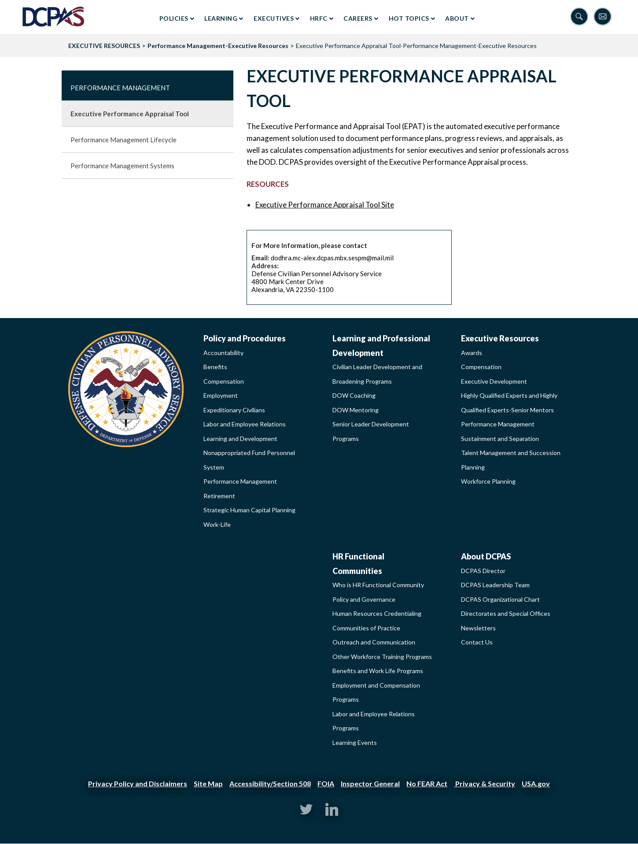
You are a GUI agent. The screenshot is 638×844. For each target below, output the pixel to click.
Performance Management (120, 88)
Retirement (219, 496)
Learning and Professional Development (381, 345)
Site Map (208, 783)
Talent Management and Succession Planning (511, 460)
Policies (173, 18)
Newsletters (478, 628)
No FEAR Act (426, 783)
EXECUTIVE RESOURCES (104, 45)
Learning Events (354, 742)
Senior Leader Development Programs (370, 431)
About (457, 18)
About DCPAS (486, 556)
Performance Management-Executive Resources (218, 45)
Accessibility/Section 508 (270, 783)
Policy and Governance (363, 599)
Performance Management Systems (122, 166)
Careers (357, 18)
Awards (471, 352)
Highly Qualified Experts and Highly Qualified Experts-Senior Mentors (509, 403)
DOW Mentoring (355, 410)
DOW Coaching (354, 395)
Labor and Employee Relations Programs (373, 721)
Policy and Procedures (244, 338)
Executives (274, 18)
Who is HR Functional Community (378, 585)
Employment (220, 395)
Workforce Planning (488, 481)
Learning (220, 18)
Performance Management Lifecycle (123, 140)
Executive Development (494, 381)
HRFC (319, 18)
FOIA (325, 783)
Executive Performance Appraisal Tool (129, 114)
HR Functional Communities (358, 564)
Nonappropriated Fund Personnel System (249, 460)
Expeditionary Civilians (234, 410)
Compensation (223, 381)
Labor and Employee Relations (244, 424)
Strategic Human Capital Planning (249, 510)
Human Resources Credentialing (376, 613)
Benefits (215, 366)
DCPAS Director (483, 570)
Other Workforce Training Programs (382, 656)
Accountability (223, 352)
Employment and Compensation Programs (376, 692)
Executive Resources (500, 338)
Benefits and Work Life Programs (377, 670)
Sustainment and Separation (500, 438)
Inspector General (370, 783)
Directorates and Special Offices (505, 613)
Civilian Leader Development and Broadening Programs (377, 374)
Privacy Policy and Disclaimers (137, 783)
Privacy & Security (484, 783)
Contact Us (477, 642)
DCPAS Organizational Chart (500, 599)
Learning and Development (240, 438)
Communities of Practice (366, 628)
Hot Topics (409, 18)
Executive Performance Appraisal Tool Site (324, 204)
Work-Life (217, 524)
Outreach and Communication (373, 642)
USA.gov (536, 783)
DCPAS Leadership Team (495, 585)
